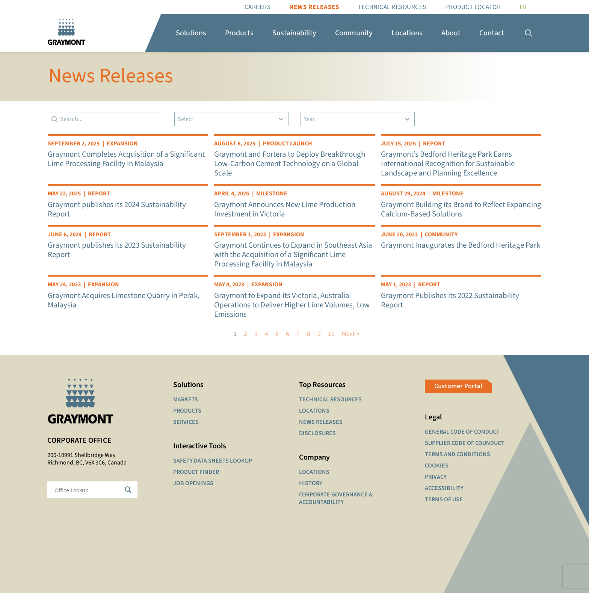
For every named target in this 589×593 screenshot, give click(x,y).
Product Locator (473, 7)
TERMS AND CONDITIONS (457, 454)
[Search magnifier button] (129, 489)
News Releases (314, 7)
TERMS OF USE (444, 499)
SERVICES (186, 422)
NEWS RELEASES (321, 422)
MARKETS (185, 399)
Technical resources (392, 7)
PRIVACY (436, 477)
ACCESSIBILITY (444, 488)
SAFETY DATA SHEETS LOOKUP (212, 460)
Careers (258, 7)
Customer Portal (458, 386)
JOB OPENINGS (193, 483)
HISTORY (310, 483)
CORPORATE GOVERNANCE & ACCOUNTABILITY (336, 498)
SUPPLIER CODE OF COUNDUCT (464, 443)
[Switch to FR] (523, 7)
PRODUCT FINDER (196, 472)
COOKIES (437, 465)
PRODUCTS (187, 410)
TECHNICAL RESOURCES (330, 399)
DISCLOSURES (317, 433)
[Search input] (87, 489)
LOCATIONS (314, 410)
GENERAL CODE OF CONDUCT (462, 432)
